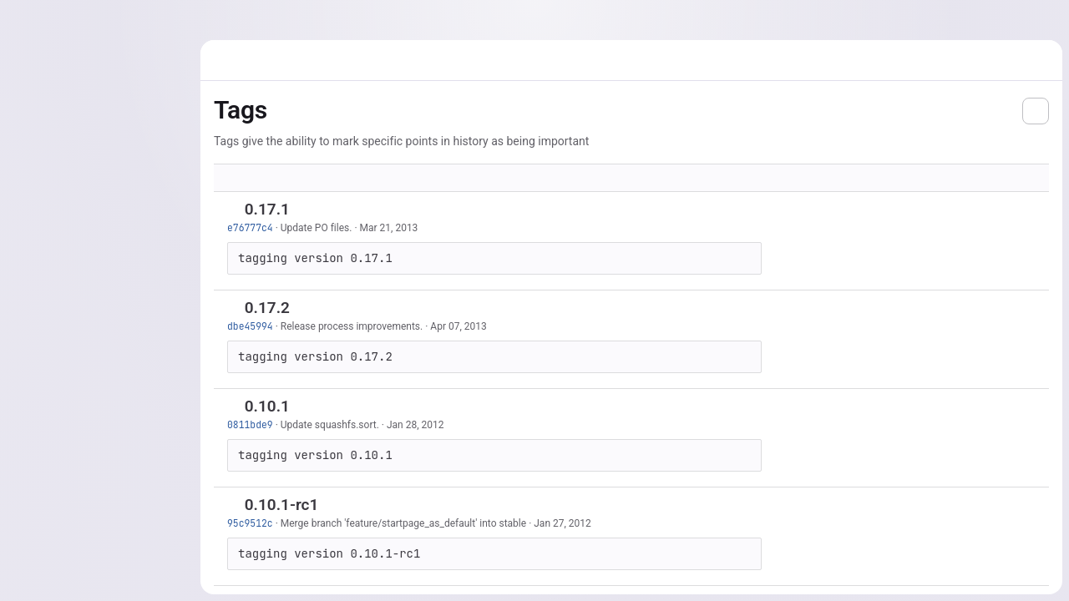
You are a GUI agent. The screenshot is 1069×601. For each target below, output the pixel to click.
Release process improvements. (352, 326)
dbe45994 (250, 326)
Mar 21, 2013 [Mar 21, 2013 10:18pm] (389, 228)
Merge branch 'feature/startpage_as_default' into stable (403, 523)
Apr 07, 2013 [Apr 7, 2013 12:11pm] (458, 326)
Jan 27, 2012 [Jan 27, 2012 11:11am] (562, 523)
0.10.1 (267, 406)
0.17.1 (267, 209)
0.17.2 (267, 307)
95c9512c (250, 523)
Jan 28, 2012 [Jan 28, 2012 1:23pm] (415, 425)
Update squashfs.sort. (330, 425)
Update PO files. (316, 228)
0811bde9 (250, 424)
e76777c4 (250, 227)
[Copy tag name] (304, 210)
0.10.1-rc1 (282, 504)
